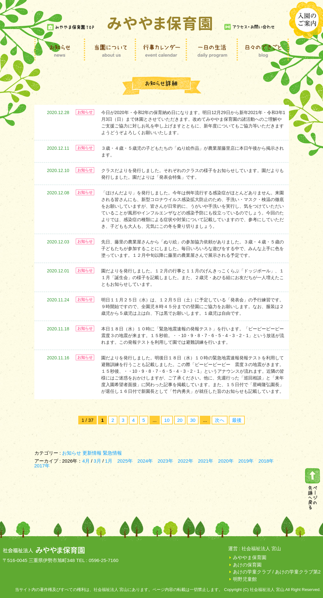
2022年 (185, 461)
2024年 (145, 461)
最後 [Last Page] (237, 420)
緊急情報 (112, 453)
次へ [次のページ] (219, 420)
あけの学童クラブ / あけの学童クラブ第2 (277, 571)
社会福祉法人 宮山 (261, 548)
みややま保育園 (249, 557)
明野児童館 (245, 579)
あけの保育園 (247, 564)
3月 (98, 461)
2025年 (124, 461)
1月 (108, 461)
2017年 (42, 465)
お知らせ (71, 453)
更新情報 (92, 453)
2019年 (246, 461)
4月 (86, 461)
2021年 (205, 461)
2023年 (165, 461)
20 (180, 420)
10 (167, 420)
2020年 (225, 461)
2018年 (266, 461)
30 (192, 420)
